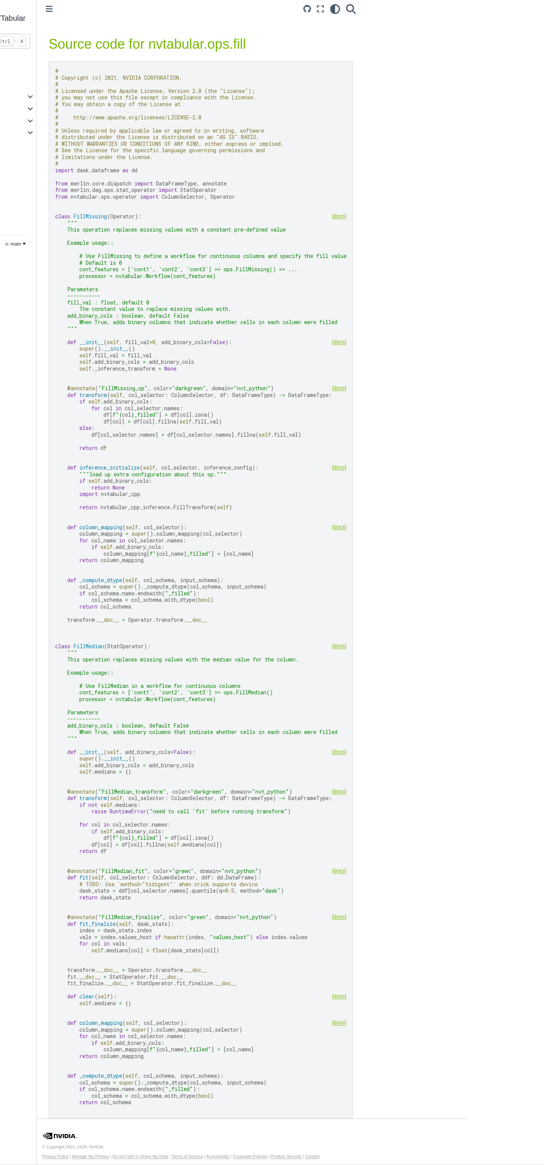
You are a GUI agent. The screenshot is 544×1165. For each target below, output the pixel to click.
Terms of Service (263, 1156)
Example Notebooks (40, 108)
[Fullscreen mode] (391, 9)
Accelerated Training (40, 96)
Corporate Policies (326, 1156)
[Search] (421, 9)
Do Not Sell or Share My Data (216, 1156)
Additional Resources (41, 133)
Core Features (33, 85)
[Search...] (64, 41)
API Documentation (39, 120)
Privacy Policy (131, 1156)
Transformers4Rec (38, 198)
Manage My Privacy (166, 1156)
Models (24, 162)
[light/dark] (405, 9)
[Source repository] (378, 9)
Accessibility (293, 1156)
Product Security (361, 1156)
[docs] (410, 216)
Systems (26, 175)
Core (22, 187)
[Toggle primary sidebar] (125, 9)
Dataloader (29, 210)
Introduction (30, 73)
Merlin (23, 222)
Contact (388, 1156)
